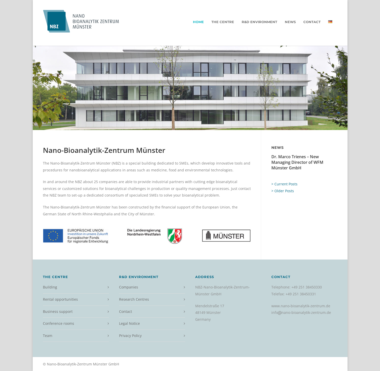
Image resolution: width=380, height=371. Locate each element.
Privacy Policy (130, 335)
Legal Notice (129, 323)
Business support (58, 311)
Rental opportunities (60, 299)
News (290, 22)
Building (50, 287)
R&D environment (259, 22)
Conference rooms (58, 323)
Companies (128, 287)
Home (198, 22)
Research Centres (134, 299)
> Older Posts (282, 190)
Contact (312, 22)
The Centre (222, 22)
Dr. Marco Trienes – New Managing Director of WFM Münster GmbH (297, 162)
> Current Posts (284, 184)
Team (47, 335)
